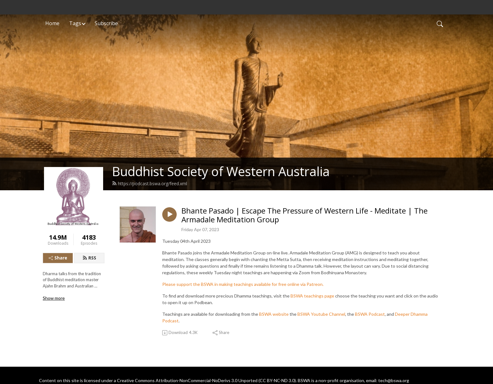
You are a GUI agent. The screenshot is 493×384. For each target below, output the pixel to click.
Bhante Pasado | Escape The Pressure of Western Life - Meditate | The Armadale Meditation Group (304, 215)
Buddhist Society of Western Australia (221, 171)
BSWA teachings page (312, 295)
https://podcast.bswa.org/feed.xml (149, 183)
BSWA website (274, 314)
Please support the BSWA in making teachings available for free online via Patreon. (243, 284)
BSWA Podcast (370, 314)
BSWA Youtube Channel (321, 314)
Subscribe (106, 23)
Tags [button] (75, 23)
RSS (89, 258)
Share (58, 258)
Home (52, 23)
